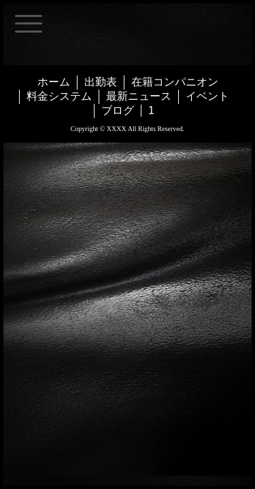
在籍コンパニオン (174, 82)
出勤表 (100, 82)
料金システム (59, 96)
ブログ (117, 110)
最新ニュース (138, 96)
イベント (207, 96)
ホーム (53, 82)
